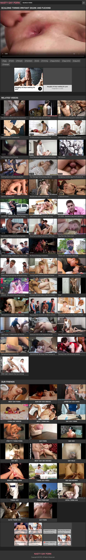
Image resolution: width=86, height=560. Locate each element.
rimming (45, 61)
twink (12, 61)
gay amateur (56, 61)
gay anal (77, 61)
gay (5, 61)
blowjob (20, 61)
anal (37, 61)
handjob (6, 64)
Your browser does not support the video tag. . (43, 34)
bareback (29, 61)
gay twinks (67, 61)
